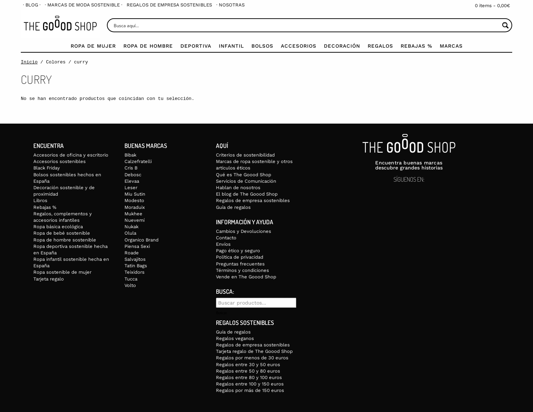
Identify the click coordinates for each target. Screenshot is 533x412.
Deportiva (195, 46)
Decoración (342, 46)
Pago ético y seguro (238, 250)
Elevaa (131, 181)
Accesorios (298, 46)
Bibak (130, 155)
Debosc (132, 174)
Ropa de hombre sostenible (64, 240)
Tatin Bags (135, 265)
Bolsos (262, 46)
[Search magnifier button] (505, 25)
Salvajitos (135, 259)
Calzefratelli (138, 161)
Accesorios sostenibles (59, 161)
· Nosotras (230, 5)
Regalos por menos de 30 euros (252, 357)
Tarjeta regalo (48, 279)
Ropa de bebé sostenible (61, 233)
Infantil (231, 46)
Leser (130, 187)
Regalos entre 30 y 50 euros (248, 364)
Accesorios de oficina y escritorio (70, 155)
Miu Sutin (134, 194)
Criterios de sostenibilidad (245, 155)
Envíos (223, 244)
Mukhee (133, 213)
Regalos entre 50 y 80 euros (248, 371)
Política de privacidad (239, 257)
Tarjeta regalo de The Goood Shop (254, 351)
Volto (130, 285)
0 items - (492, 5)
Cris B (130, 168)
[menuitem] (32, 5)
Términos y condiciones (242, 270)
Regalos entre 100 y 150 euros (250, 384)
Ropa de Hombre (148, 46)
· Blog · (32, 5)
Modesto (134, 200)
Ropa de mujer (93, 46)
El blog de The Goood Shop (247, 194)
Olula (130, 233)
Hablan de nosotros (238, 187)
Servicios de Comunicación (246, 181)
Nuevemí (134, 220)
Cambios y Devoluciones (243, 231)
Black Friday (46, 168)
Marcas (451, 46)
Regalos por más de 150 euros (250, 390)
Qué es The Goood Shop (243, 174)
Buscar (221, 313)
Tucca (130, 279)
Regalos (380, 46)
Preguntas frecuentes (240, 264)
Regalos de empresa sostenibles (169, 5)
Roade (131, 252)
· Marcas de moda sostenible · (83, 5)
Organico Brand (141, 240)
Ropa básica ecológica (58, 226)
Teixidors (134, 272)
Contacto (226, 237)
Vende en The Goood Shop (246, 276)
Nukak (131, 226)
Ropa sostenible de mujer (62, 272)
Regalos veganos (235, 338)
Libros (40, 200)
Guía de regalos (233, 207)
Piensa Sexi (137, 246)
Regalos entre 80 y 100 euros (249, 377)
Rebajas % (416, 46)
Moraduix (134, 207)
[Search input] (306, 25)
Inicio (29, 62)
